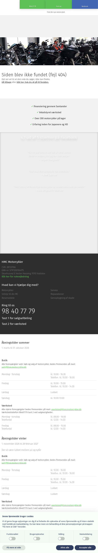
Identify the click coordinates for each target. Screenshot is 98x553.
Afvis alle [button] (65, 547)
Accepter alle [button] (85, 547)
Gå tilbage (6, 82)
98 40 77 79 (18, 311)
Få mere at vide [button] (14, 547)
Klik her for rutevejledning (15, 276)
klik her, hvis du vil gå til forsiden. (33, 82)
